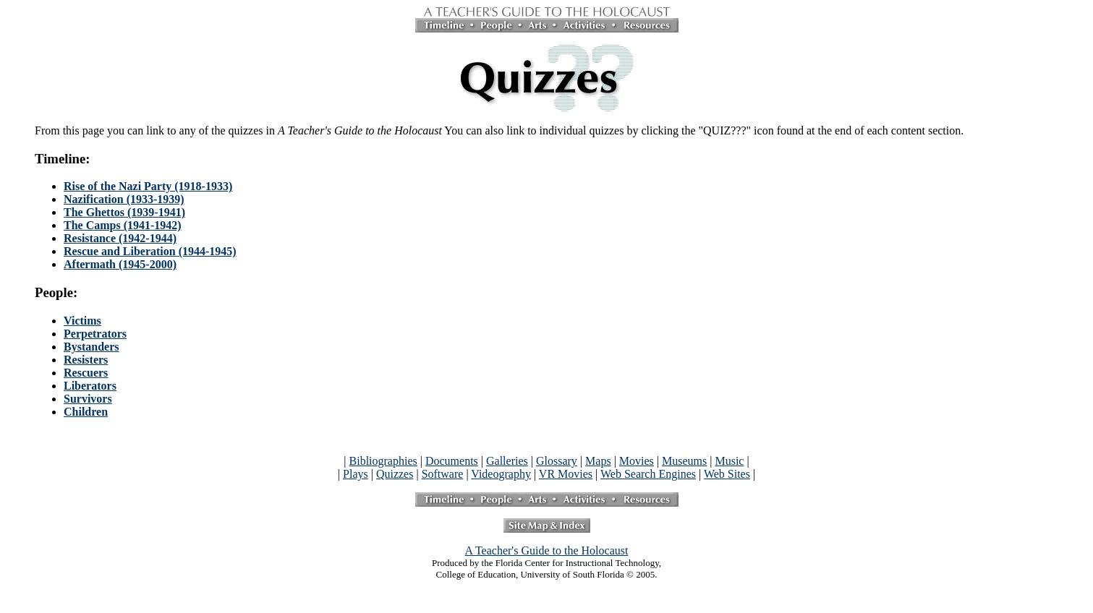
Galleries (507, 461)
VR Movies (565, 474)
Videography (501, 474)
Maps (598, 461)
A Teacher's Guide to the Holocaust (547, 550)
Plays (355, 474)
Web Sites (727, 474)
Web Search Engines (648, 474)
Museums (684, 461)
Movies (636, 461)
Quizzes (395, 474)
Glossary (556, 461)
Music (729, 461)
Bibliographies (383, 461)
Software (443, 474)
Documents (451, 461)
